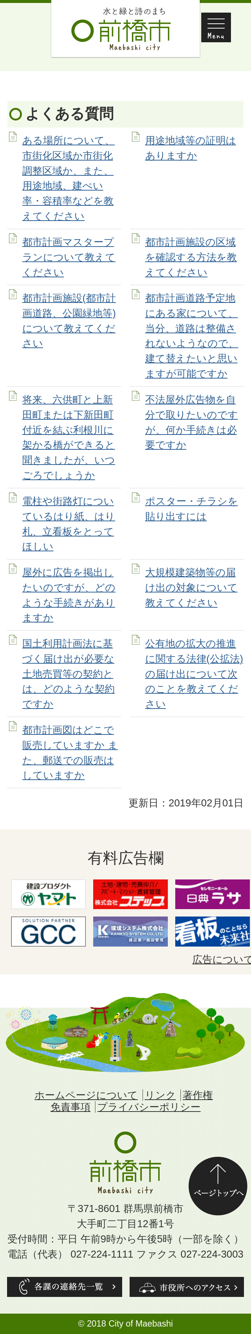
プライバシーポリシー (149, 1107)
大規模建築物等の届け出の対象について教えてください (191, 587)
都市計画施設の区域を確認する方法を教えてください (191, 257)
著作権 (198, 1095)
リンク (160, 1095)
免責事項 (70, 1107)
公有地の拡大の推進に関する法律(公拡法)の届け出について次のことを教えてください (194, 674)
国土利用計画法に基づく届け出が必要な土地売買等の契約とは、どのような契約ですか (68, 674)
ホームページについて (86, 1095)
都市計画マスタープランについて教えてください (68, 257)
